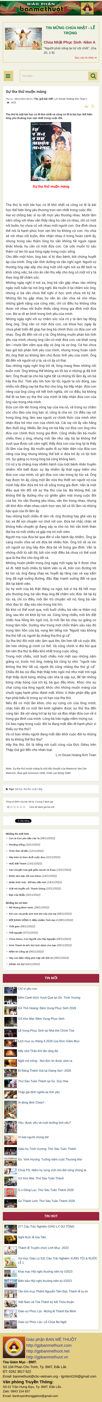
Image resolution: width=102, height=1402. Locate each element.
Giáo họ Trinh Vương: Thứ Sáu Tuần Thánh (47, 1148)
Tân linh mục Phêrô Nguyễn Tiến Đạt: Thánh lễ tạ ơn (53, 1291)
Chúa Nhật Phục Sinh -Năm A (69, 42)
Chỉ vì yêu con (27, 988)
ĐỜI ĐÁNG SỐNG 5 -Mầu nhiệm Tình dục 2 (33, 920)
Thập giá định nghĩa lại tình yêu (39, 1092)
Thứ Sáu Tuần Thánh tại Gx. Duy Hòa (43, 1081)
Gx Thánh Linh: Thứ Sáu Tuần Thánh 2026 (46, 1201)
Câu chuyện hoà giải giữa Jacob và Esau (32, 869)
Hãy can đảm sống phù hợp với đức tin (31, 958)
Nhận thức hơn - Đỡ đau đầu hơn (28, 882)
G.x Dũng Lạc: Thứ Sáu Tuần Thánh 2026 (46, 1190)
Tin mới (51, 978)
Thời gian (14, 926)
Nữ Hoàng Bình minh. (21, 907)
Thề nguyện (16, 932)
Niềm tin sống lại (18, 951)
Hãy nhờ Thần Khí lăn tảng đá (38, 1051)
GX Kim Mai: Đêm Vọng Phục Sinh (41, 1018)
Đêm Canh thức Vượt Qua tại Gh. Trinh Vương (49, 997)
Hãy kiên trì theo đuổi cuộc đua (27, 857)
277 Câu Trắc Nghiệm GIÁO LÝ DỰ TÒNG (46, 1226)
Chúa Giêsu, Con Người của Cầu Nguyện (32, 939)
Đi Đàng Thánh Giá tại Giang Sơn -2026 (44, 1070)
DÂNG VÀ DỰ (16, 964)
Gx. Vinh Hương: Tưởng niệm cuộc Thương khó (50, 1159)
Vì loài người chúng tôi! (33, 1137)
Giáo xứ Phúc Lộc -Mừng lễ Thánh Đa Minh (47, 1311)
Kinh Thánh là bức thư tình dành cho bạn (32, 945)
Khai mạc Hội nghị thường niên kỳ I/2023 (45, 1271)
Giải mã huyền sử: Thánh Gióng (27, 888)
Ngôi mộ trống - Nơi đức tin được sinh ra (45, 1060)
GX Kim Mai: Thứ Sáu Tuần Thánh (41, 1178)
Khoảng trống (17, 844)
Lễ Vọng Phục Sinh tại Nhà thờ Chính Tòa (46, 1030)
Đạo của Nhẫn (17, 895)
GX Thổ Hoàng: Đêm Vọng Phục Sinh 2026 (47, 1008)
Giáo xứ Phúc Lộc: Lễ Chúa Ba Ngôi (42, 1322)
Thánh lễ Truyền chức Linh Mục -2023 (43, 1247)
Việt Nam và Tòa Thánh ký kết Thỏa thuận (46, 1302)
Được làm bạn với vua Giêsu (25, 876)
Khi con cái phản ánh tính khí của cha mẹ (32, 913)
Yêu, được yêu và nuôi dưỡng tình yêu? (44, 1122)
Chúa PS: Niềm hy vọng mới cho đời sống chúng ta (52, 1170)
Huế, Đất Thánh (18, 863)
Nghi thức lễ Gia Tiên (32, 1237)
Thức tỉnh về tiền (18, 851)
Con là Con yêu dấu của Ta (24, 838)
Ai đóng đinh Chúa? (31, 1102)
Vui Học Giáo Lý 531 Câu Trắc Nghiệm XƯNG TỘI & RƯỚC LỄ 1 (58, 1260)
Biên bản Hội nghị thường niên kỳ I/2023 (45, 1280)
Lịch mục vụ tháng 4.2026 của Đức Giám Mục (49, 1041)
